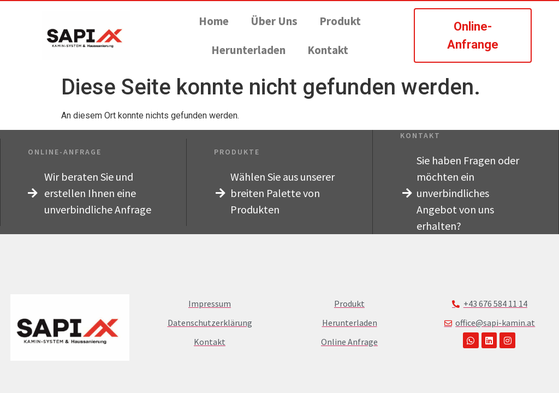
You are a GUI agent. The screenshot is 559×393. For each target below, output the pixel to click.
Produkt (340, 21)
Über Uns (274, 21)
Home (214, 21)
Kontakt (327, 50)
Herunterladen (248, 50)
